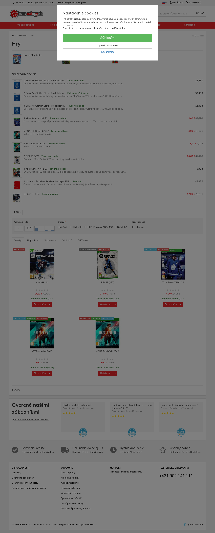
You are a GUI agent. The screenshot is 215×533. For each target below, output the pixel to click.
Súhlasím (107, 38)
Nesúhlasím (107, 52)
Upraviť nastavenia (107, 45)
